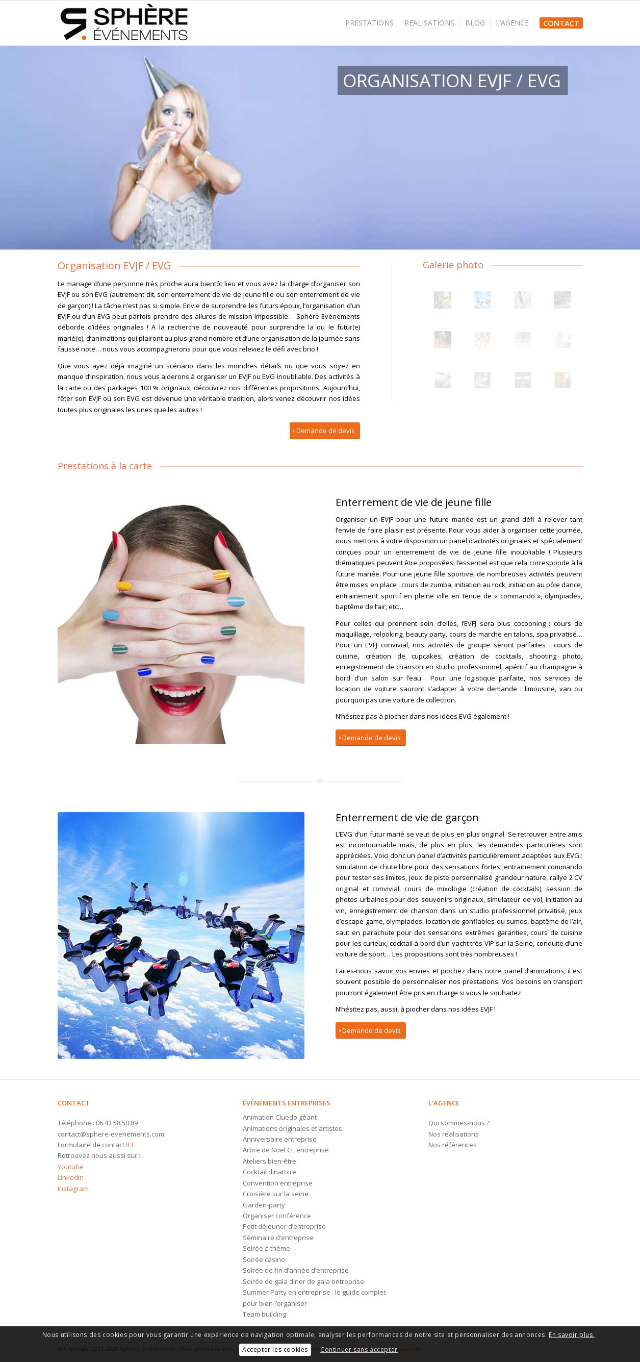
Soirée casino (264, 1259)
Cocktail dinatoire (269, 1171)
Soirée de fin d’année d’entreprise (296, 1270)
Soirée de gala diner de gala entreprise (303, 1281)
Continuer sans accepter (359, 1349)
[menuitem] (372, 23)
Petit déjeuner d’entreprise (284, 1226)
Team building (264, 1314)
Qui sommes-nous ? (459, 1122)
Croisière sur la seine (276, 1193)
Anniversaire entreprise (280, 1139)
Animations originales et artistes (292, 1128)
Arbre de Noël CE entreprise (286, 1149)
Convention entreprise (278, 1183)
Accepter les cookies (275, 1349)
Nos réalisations (453, 1134)
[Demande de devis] (325, 430)
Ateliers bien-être (269, 1161)
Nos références (452, 1144)
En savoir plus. (572, 1334)
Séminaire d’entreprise (278, 1237)
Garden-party (264, 1204)
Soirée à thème (266, 1248)
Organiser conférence (277, 1215)
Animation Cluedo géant (280, 1117)
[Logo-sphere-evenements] (124, 23)
